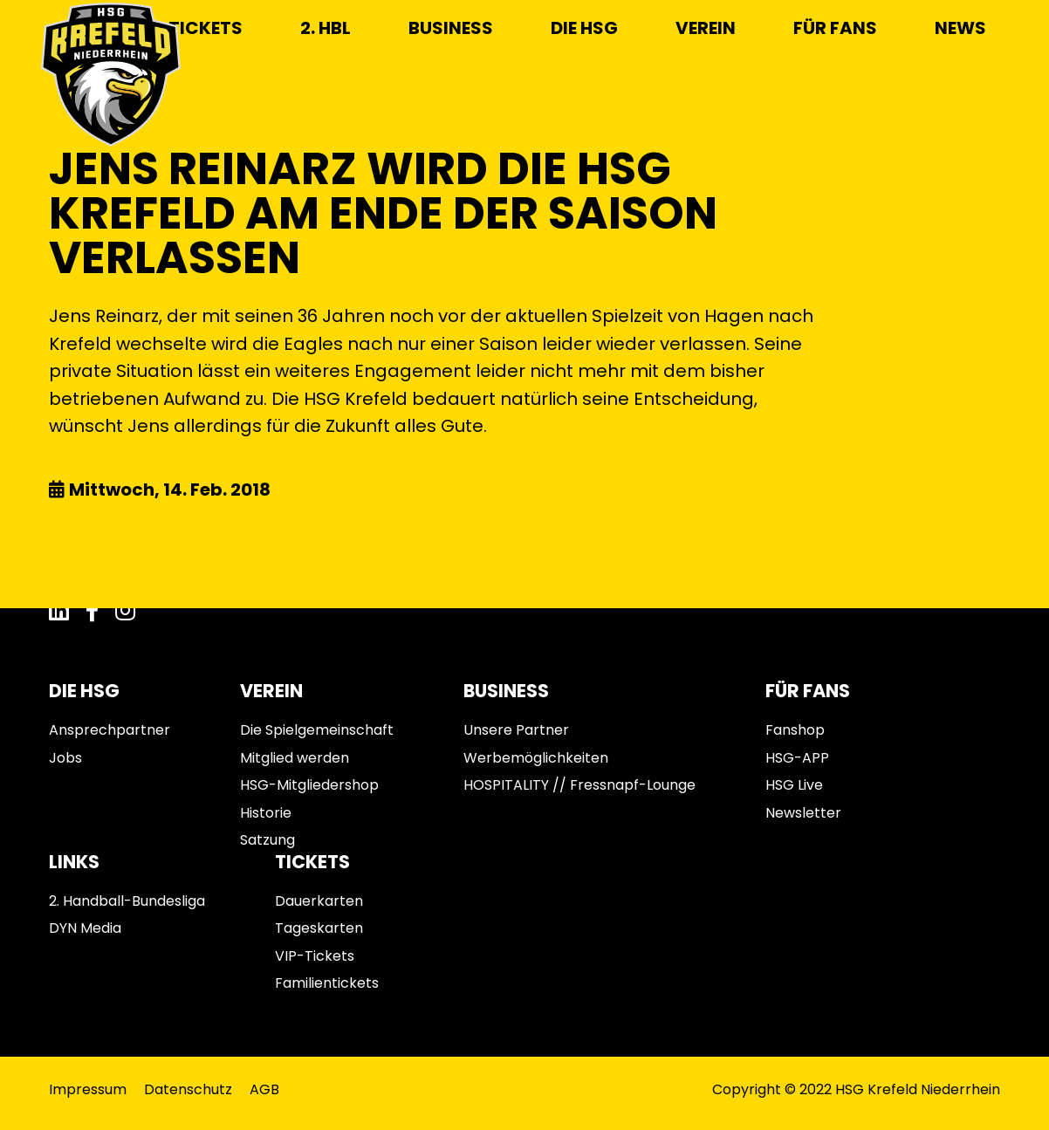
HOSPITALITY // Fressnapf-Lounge (579, 785)
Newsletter (803, 813)
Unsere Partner (516, 730)
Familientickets (327, 983)
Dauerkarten (319, 901)
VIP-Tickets (314, 956)
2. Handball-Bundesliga (127, 901)
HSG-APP (797, 758)
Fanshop (795, 730)
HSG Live (794, 785)
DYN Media (85, 928)
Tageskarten (319, 928)
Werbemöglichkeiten (535, 758)
